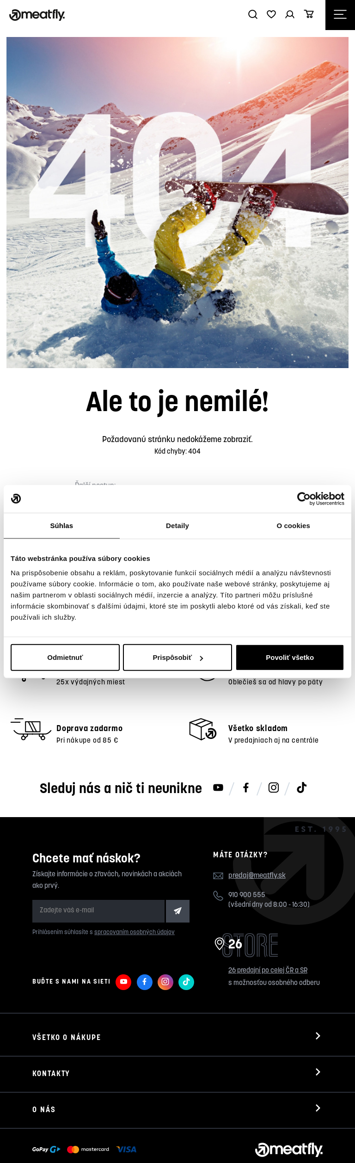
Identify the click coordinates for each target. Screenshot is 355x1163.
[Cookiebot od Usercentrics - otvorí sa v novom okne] (303, 498)
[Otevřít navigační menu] (340, 15)
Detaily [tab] (177, 525)
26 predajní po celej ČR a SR (267, 937)
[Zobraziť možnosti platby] (86, 1116)
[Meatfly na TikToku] (301, 755)
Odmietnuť (65, 657)
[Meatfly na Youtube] (218, 755)
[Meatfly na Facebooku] (245, 755)
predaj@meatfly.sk (257, 842)
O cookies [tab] (293, 525)
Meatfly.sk (66, 1143)
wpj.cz (206, 1143)
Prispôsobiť (178, 657)
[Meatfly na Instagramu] (273, 755)
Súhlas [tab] (61, 525)
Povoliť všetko (290, 657)
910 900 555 (246, 861)
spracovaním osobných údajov (134, 899)
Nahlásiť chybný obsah (127, 1143)
